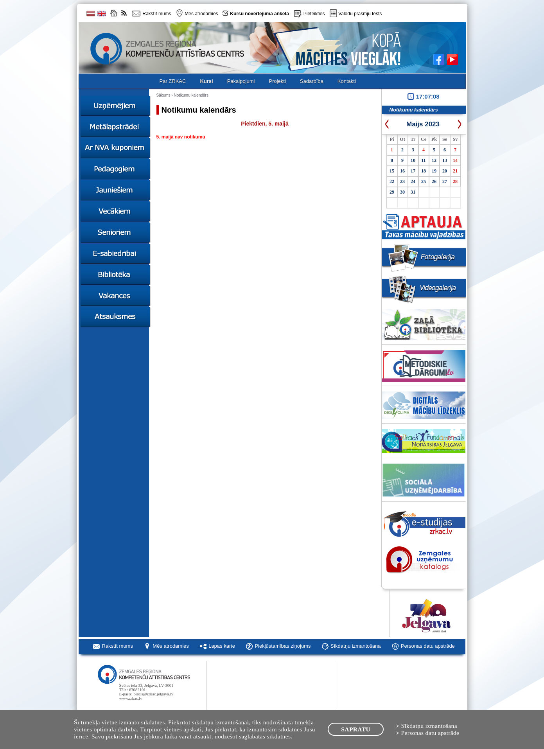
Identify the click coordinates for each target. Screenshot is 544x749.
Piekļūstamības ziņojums (283, 646)
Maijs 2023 (423, 124)
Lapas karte (221, 646)
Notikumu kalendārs (191, 95)
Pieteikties (314, 13)
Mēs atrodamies (171, 646)
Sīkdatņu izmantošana (355, 646)
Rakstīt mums (117, 646)
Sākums (163, 95)
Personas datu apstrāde (428, 646)
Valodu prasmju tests (360, 13)
